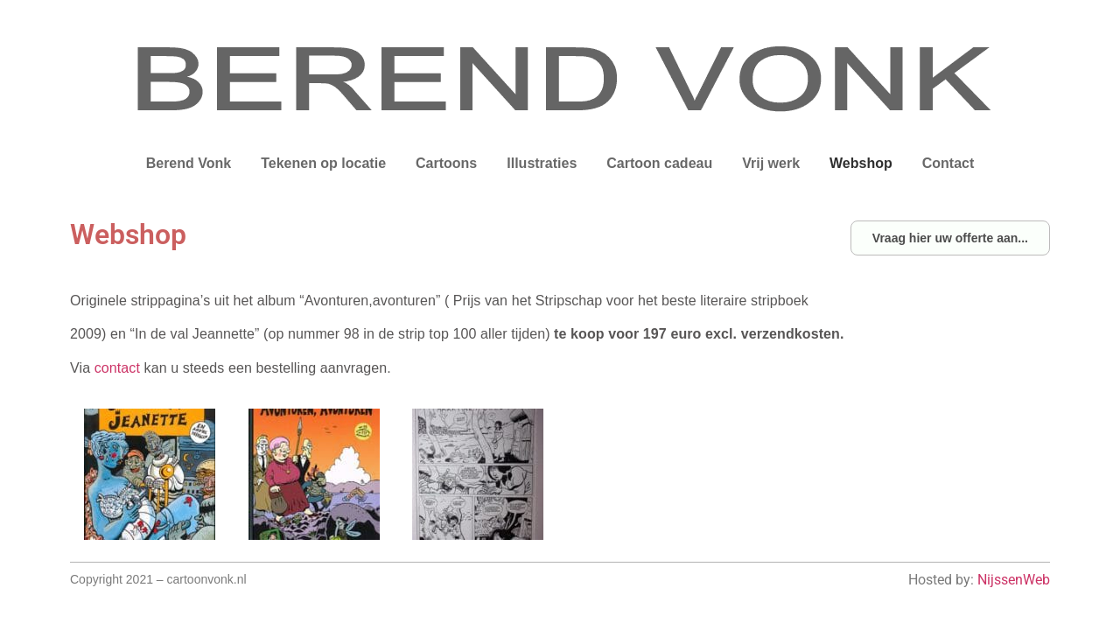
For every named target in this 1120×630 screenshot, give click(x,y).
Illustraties (542, 163)
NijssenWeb (1013, 579)
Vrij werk (771, 163)
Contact (948, 163)
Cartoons (446, 163)
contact (117, 367)
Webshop (861, 163)
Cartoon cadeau (659, 163)
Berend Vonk (189, 163)
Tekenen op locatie (323, 163)
